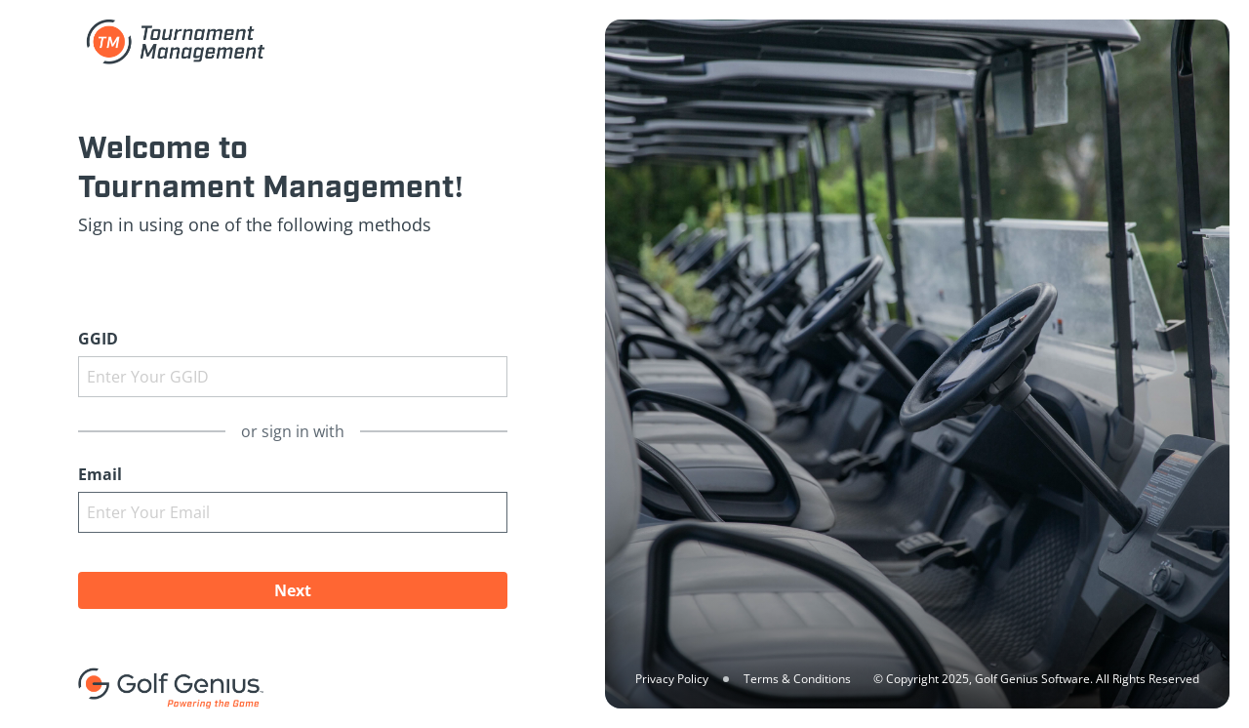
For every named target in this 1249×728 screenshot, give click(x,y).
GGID (98, 338)
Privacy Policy (671, 678)
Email (100, 474)
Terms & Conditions (797, 678)
